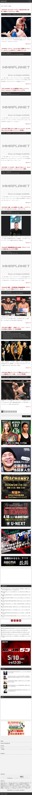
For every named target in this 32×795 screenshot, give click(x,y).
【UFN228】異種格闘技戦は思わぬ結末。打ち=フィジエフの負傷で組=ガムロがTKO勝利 (15, 248)
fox (19, 776)
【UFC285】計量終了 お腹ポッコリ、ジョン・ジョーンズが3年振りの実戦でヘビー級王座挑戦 (15, 328)
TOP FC (6, 778)
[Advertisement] (9, 575)
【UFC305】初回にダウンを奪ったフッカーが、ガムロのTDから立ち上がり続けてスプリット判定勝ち (15, 129)
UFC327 (15, 14)
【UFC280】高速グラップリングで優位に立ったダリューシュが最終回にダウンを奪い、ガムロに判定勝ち (15, 373)
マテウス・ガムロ (18, 14)
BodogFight (25, 776)
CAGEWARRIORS (27, 778)
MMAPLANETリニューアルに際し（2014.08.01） (16, 790)
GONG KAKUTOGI (8, 776)
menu (30, 1)
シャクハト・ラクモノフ (22, 335)
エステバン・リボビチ (25, 14)
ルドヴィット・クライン (16, 94)
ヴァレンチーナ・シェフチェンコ (7, 334)
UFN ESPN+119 (21, 54)
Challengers (10, 778)
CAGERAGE (15, 776)
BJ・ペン (22, 778)
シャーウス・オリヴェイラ (6, 54)
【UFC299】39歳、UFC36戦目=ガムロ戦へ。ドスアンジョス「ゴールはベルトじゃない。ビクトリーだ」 (15, 208)
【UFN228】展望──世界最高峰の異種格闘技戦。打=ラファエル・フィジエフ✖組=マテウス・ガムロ (15, 288)
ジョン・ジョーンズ (10, 335)
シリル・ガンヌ (5, 335)
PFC (3, 778)
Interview (10, 211)
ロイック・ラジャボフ (22, 334)
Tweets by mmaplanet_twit (5, 743)
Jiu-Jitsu (12, 776)
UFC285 (19, 333)
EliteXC (15, 778)
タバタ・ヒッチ (16, 335)
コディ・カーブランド (14, 333)
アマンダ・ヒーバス (15, 334)
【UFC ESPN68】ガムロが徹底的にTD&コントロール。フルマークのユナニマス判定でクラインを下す (15, 89)
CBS (18, 776)
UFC (10, 14)
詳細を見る (28, 43)
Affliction (2, 778)
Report (8, 14)
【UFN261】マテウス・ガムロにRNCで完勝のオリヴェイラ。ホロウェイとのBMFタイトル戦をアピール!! (16, 49)
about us (28, 776)
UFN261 (17, 54)
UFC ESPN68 (5, 94)
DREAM (5, 776)
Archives (2, 747)
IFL (13, 778)
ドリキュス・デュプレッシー (7, 333)
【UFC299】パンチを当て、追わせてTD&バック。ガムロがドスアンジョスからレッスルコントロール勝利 (15, 168)
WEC (22, 776)
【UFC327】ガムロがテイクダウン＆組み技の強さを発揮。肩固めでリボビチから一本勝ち (15, 10)
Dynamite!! (2, 776)
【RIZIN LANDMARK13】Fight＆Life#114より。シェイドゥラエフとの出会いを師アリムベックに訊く (16, 628)
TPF (17, 778)
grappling (19, 778)
